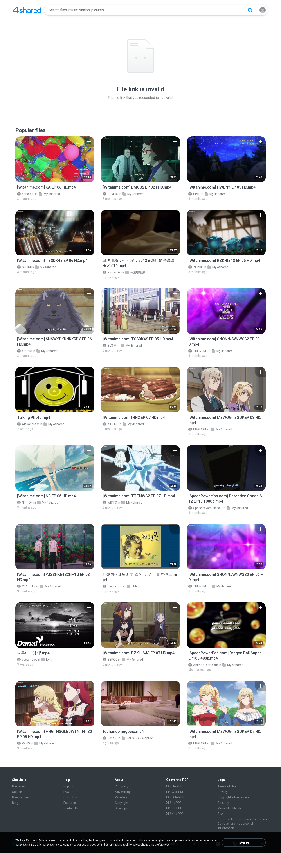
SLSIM (24, 267)
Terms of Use (227, 786)
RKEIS (23, 743)
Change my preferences (155, 844)
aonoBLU (25, 194)
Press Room (20, 797)
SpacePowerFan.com (205, 508)
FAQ (66, 792)
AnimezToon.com (203, 665)
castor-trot (112, 586)
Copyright (121, 803)
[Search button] (250, 10)
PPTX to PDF (175, 792)
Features (69, 803)
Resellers (121, 797)
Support (69, 786)
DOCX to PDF (175, 797)
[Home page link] (27, 10)
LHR (132, 586)
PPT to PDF (174, 808)
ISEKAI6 (110, 424)
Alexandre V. (28, 424)
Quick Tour (70, 797)
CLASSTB (26, 586)
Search (17, 792)
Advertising (123, 792)
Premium (18, 786)
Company (121, 786)
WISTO (110, 502)
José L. (110, 738)
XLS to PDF (173, 803)
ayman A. (112, 272)
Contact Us (71, 808)
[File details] (54, 159)
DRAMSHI (197, 429)
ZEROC (195, 267)
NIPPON (25, 502)
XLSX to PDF (174, 814)
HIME (194, 194)
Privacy (223, 792)
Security (223, 803)
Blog (15, 803)
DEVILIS (110, 194)
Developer (122, 808)
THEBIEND (197, 351)
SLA (220, 814)
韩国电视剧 (135, 272)
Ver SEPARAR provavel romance (139, 738)
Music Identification (231, 808)
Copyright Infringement (234, 797)
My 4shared (49, 194)
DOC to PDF (174, 786)
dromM (24, 351)
